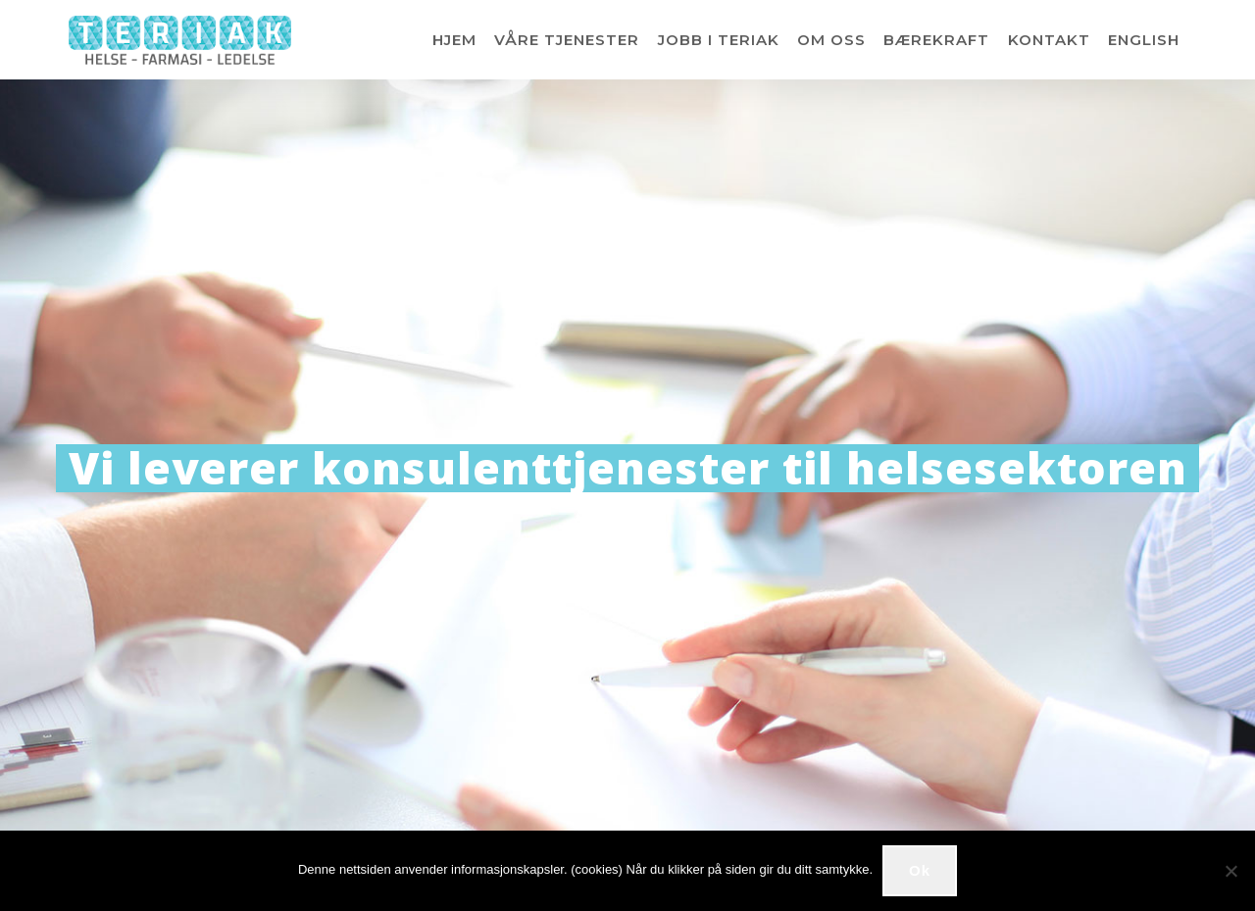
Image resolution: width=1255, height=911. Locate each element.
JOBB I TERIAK (718, 39)
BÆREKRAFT (936, 39)
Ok (919, 870)
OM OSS (831, 39)
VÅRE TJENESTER (566, 39)
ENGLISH (1144, 39)
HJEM (454, 39)
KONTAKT (1049, 39)
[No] (1230, 871)
